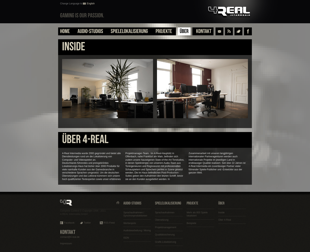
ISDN (126, 237)
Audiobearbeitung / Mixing (137, 230)
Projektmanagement (165, 227)
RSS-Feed (109, 222)
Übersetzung (161, 219)
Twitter (87, 222)
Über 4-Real (224, 219)
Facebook (69, 222)
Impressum (66, 243)
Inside (221, 212)
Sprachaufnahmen (164, 212)
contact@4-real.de (69, 237)
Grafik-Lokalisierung (165, 242)
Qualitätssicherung (165, 234)
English (91, 3)
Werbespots (129, 223)
